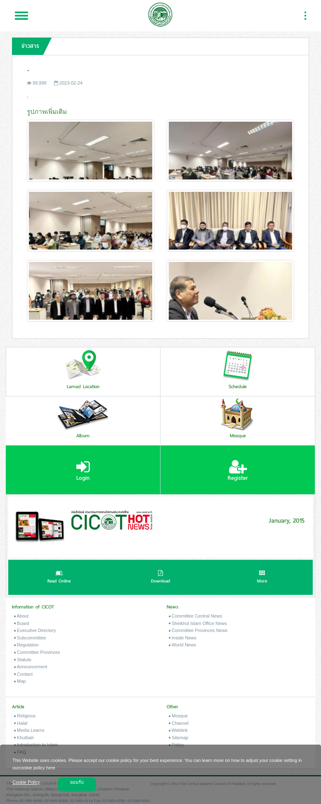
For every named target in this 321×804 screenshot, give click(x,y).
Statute (22, 659)
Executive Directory (35, 630)
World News (182, 644)
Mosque (178, 715)
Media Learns (29, 730)
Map (20, 681)
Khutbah (24, 737)
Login (83, 471)
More (262, 577)
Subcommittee (30, 637)
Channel (179, 723)
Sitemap (178, 737)
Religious (24, 715)
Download (160, 577)
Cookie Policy (26, 782)
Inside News (182, 637)
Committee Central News (195, 615)
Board (21, 623)
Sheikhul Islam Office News (198, 623)
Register (238, 471)
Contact (23, 674)
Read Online (59, 577)
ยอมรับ (77, 782)
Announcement (30, 666)
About (21, 615)
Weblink (178, 730)
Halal (20, 723)
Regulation (26, 644)
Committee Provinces (37, 652)
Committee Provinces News (198, 630)
